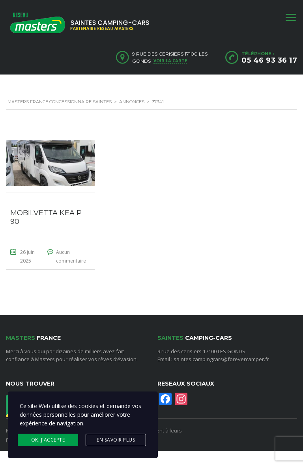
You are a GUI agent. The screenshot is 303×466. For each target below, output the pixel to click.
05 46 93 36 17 (269, 60)
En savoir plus (116, 439)
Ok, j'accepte (48, 439)
